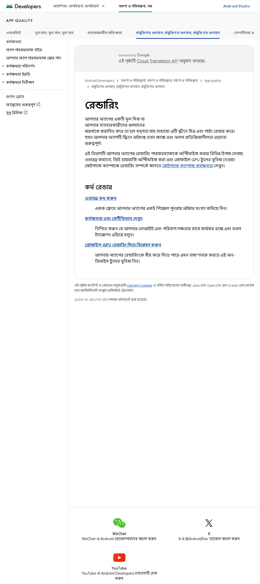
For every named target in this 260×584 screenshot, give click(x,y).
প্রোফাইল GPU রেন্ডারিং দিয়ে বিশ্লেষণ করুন (123, 245)
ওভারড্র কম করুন (100, 198)
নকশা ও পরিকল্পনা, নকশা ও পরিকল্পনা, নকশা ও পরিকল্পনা (159, 80)
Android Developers (99, 80)
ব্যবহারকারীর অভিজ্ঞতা (105, 32)
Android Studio (236, 6)
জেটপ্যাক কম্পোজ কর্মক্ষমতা (187, 166)
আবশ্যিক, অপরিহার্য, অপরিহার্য (76, 6)
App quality (19, 20)
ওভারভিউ (13, 32)
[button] (33, 66)
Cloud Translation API (157, 61)
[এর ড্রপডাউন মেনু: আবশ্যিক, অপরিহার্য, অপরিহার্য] (105, 6)
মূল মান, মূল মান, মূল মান (54, 32)
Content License (139, 285)
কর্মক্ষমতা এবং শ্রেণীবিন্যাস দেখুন (113, 218)
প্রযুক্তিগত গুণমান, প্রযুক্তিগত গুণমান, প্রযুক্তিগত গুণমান (128, 87)
